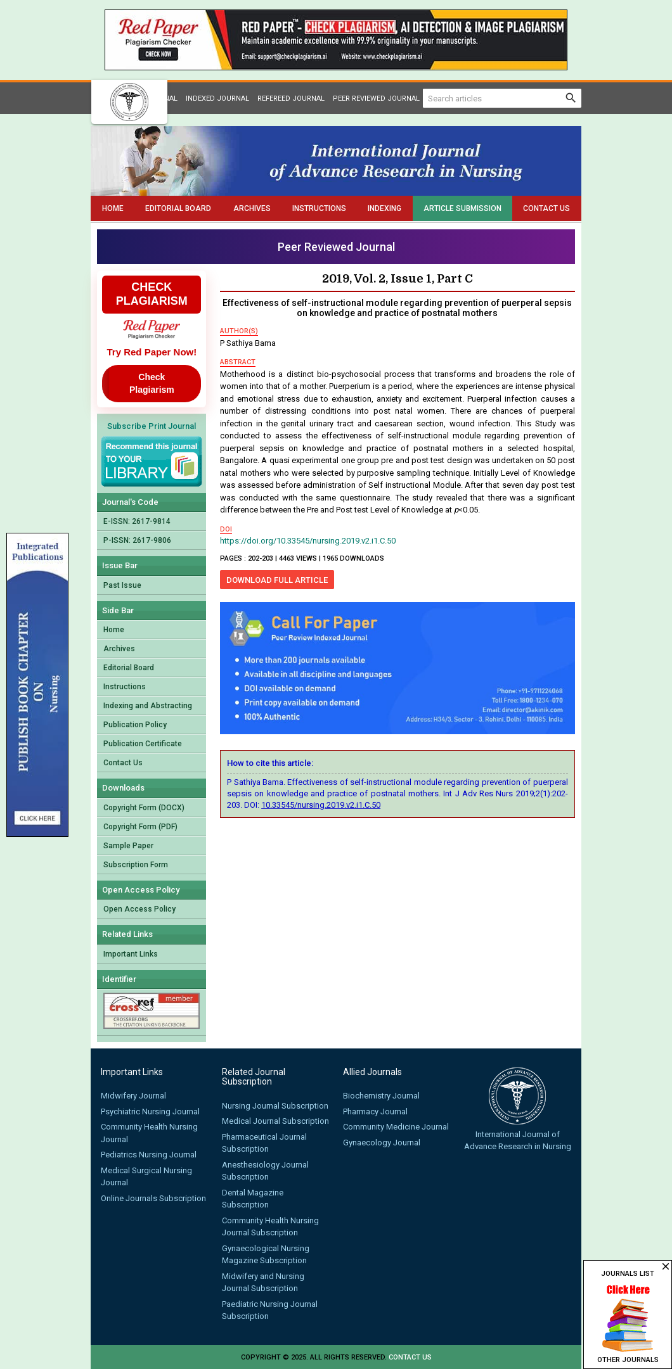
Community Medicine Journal (396, 1126)
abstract (237, 362)
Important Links (130, 954)
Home (113, 208)
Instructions (319, 208)
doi (226, 529)
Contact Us (546, 208)
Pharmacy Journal (375, 1111)
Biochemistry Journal (381, 1095)
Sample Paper (128, 845)
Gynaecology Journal (381, 1142)
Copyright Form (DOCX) (143, 807)
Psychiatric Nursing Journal (150, 1111)
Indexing (384, 208)
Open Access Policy (139, 909)
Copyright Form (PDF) (140, 826)
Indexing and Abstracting (147, 705)
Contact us (410, 1357)
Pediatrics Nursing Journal (149, 1154)
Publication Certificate (142, 743)
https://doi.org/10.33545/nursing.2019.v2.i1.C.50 (308, 540)
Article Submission (462, 208)
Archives (252, 208)
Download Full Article (277, 580)
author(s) (239, 331)
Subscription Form (135, 864)
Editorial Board (178, 208)
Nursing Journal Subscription (275, 1106)
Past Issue (122, 585)
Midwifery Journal (133, 1095)
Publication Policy (135, 724)
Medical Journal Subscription (275, 1121)
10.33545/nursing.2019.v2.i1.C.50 (320, 805)
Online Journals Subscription (153, 1198)
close (665, 1266)
